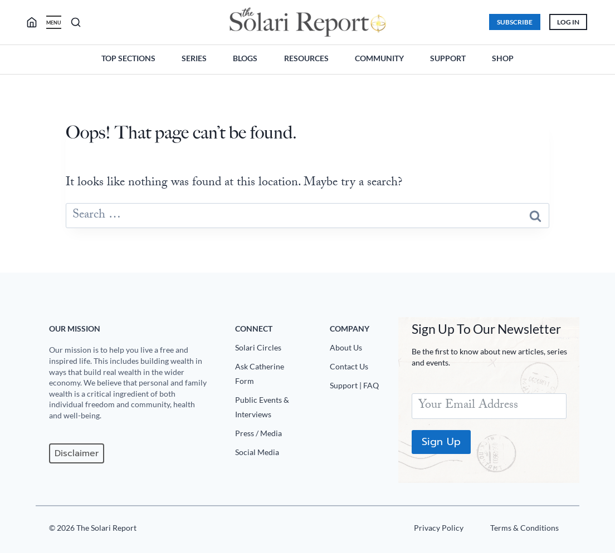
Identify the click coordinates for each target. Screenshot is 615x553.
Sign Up (441, 442)
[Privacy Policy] (437, 530)
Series (194, 58)
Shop (503, 58)
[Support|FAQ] (359, 387)
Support (448, 58)
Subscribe (514, 22)
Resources (306, 58)
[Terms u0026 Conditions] (523, 530)
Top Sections (128, 58)
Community (379, 58)
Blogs (245, 58)
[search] (37, 22)
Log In (568, 22)
